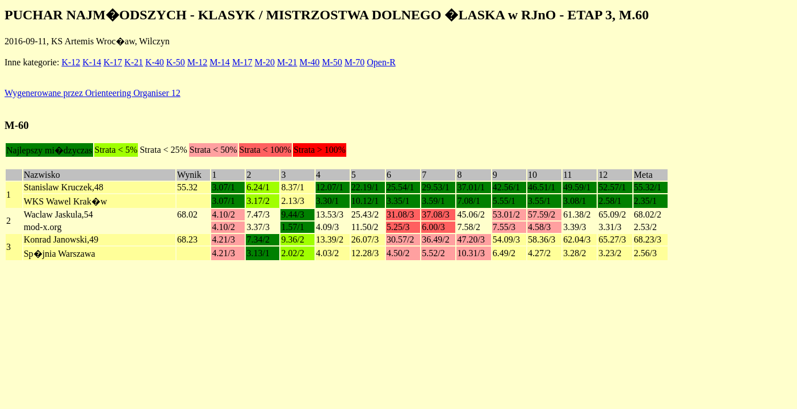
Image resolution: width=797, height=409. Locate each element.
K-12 (70, 62)
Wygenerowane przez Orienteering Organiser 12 (93, 93)
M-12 (197, 62)
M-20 (264, 62)
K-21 (133, 62)
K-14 (91, 62)
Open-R (381, 62)
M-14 (219, 62)
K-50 (175, 62)
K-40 (154, 62)
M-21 (287, 62)
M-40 (310, 62)
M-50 (332, 62)
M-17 (242, 62)
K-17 (112, 62)
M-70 (355, 62)
